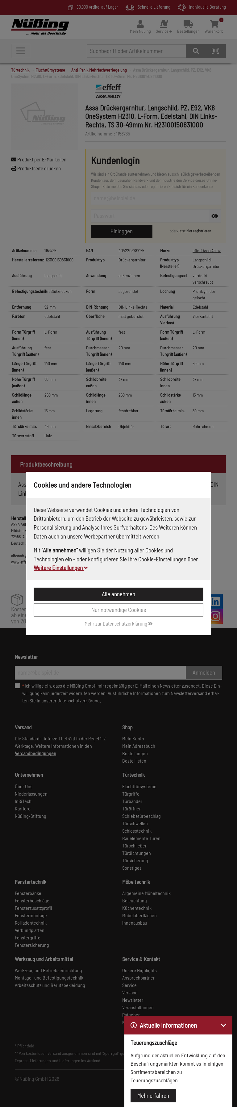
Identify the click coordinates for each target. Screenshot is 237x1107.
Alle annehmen (118, 593)
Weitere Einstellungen (61, 567)
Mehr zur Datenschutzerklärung (119, 623)
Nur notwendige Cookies (118, 609)
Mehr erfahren (153, 1095)
